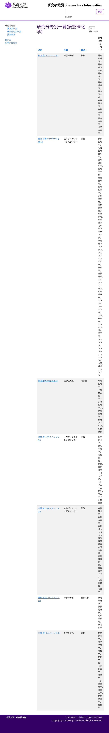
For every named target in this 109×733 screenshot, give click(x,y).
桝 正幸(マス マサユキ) (48, 55)
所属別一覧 (12, 28)
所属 (66, 50)
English (68, 16)
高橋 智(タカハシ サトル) (49, 632)
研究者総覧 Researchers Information (74, 5)
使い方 (8, 39)
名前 (40, 50)
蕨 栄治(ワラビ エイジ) (48, 380)
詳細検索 (11, 34)
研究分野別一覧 (14, 31)
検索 (100, 11)
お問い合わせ (11, 42)
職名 (83, 50)
